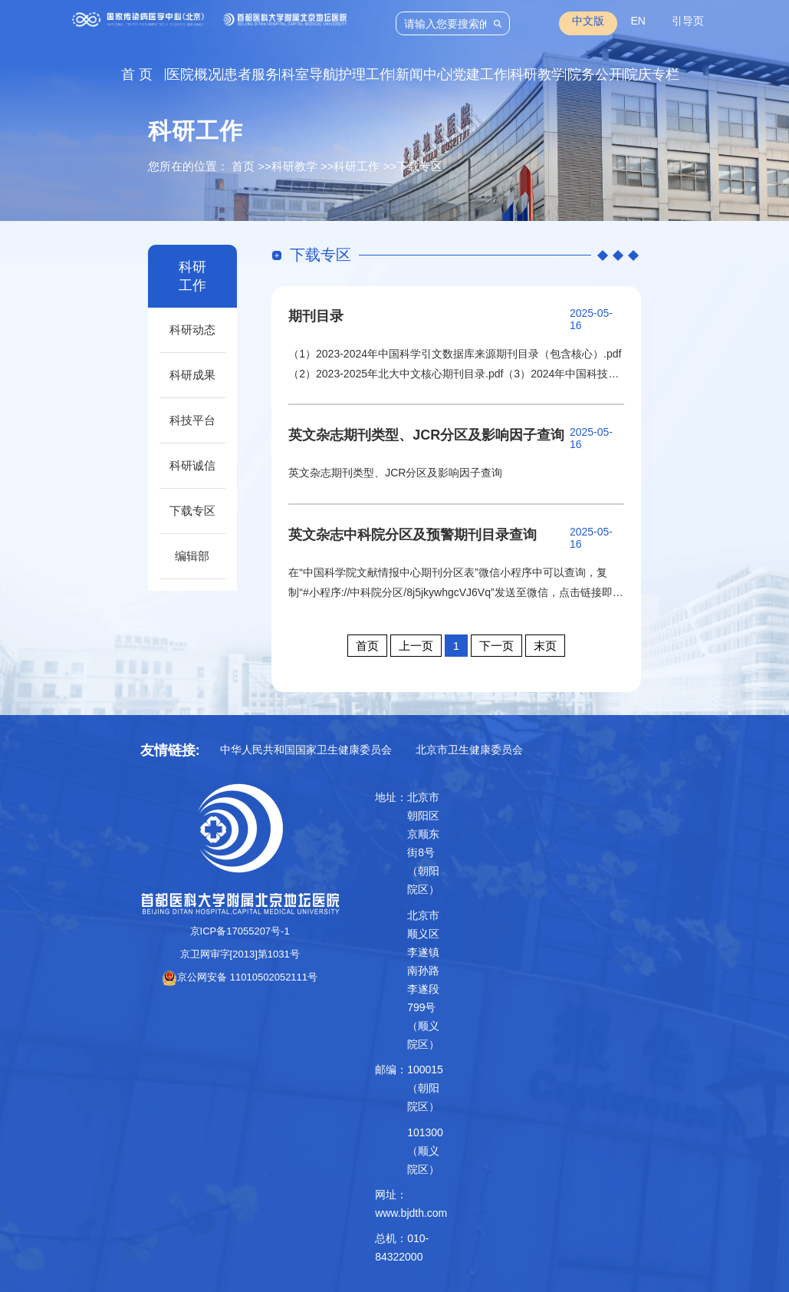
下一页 (496, 645)
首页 (243, 166)
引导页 (688, 21)
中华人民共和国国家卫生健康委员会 (306, 749)
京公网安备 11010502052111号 (239, 977)
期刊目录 (316, 316)
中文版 (588, 21)
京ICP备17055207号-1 (240, 931)
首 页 (137, 74)
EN (637, 21)
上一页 (416, 645)
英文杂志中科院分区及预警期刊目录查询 (412, 534)
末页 (545, 645)
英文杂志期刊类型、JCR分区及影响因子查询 (426, 435)
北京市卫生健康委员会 (469, 749)
